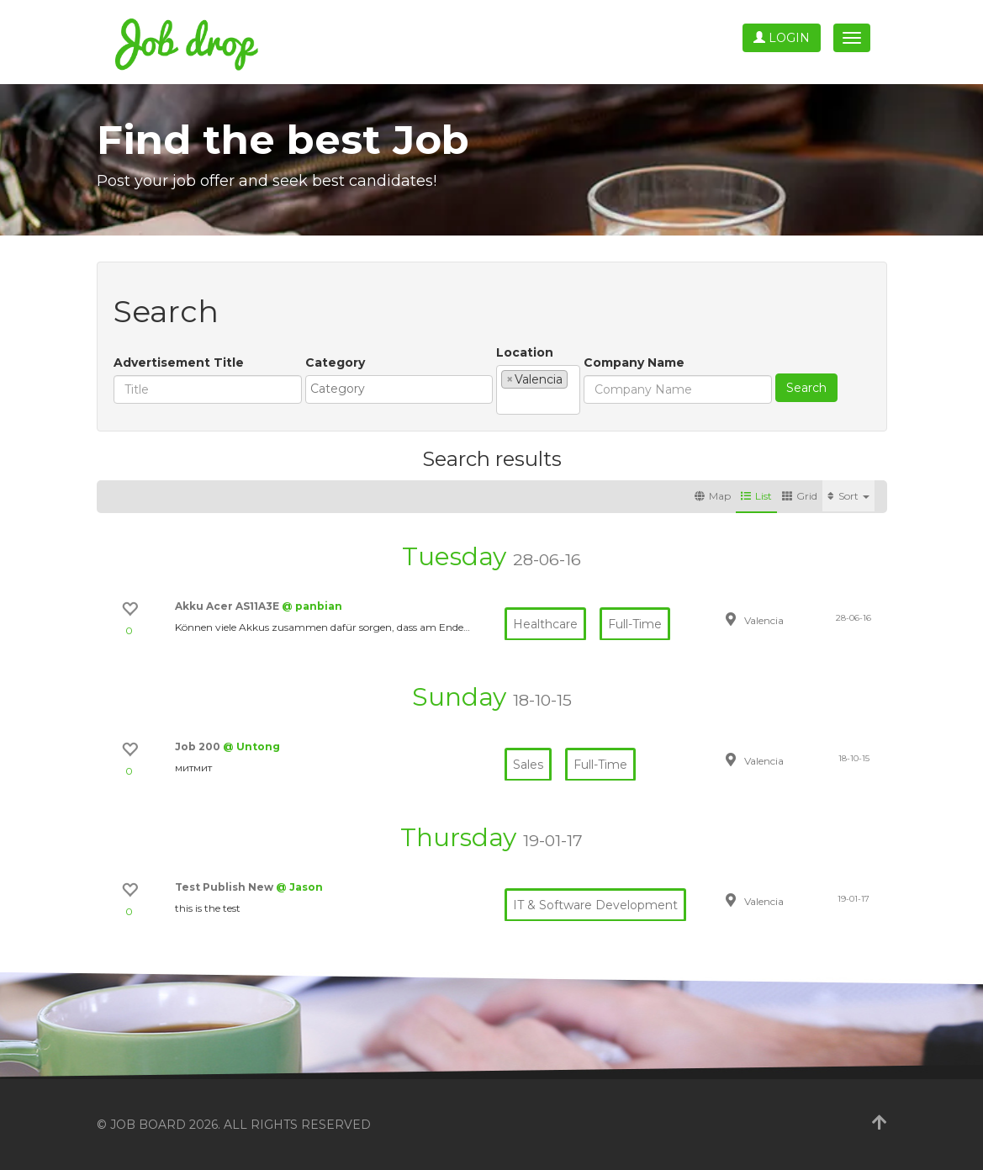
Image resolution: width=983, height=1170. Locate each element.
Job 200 (199, 746)
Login (781, 37)
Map (713, 496)
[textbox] (403, 388)
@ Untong (251, 746)
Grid (799, 496)
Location (524, 352)
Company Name (634, 362)
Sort (848, 496)
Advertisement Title (179, 362)
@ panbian (312, 606)
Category (335, 362)
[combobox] (399, 389)
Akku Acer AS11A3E (228, 606)
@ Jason (299, 887)
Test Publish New (225, 887)
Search (806, 387)
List (756, 496)
